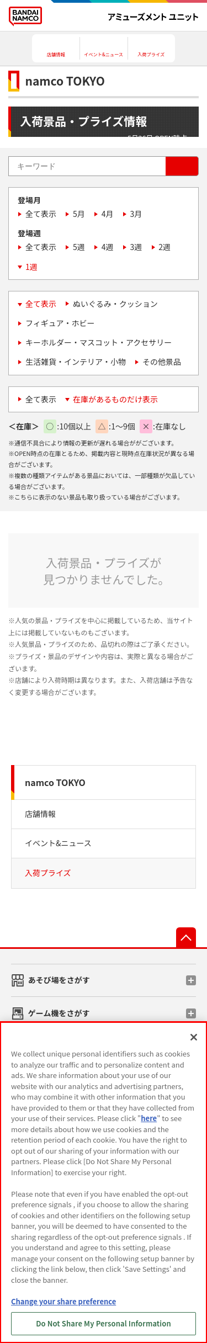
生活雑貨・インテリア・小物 (75, 361)
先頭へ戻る (186, 937)
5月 (79, 213)
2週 (164, 246)
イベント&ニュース (58, 842)
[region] (103, 1182)
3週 (136, 246)
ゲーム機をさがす (59, 1012)
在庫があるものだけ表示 (115, 399)
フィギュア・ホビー (59, 322)
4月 (108, 213)
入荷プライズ (48, 872)
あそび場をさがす (59, 979)
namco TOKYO (55, 782)
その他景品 (161, 361)
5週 (79, 246)
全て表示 (40, 213)
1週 (31, 266)
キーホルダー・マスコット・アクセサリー (98, 342)
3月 (136, 213)
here (149, 1118)
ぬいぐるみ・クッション (115, 303)
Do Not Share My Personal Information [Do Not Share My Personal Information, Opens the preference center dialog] (103, 1323)
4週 (108, 246)
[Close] (194, 1037)
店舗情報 (40, 813)
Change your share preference (63, 1301)
